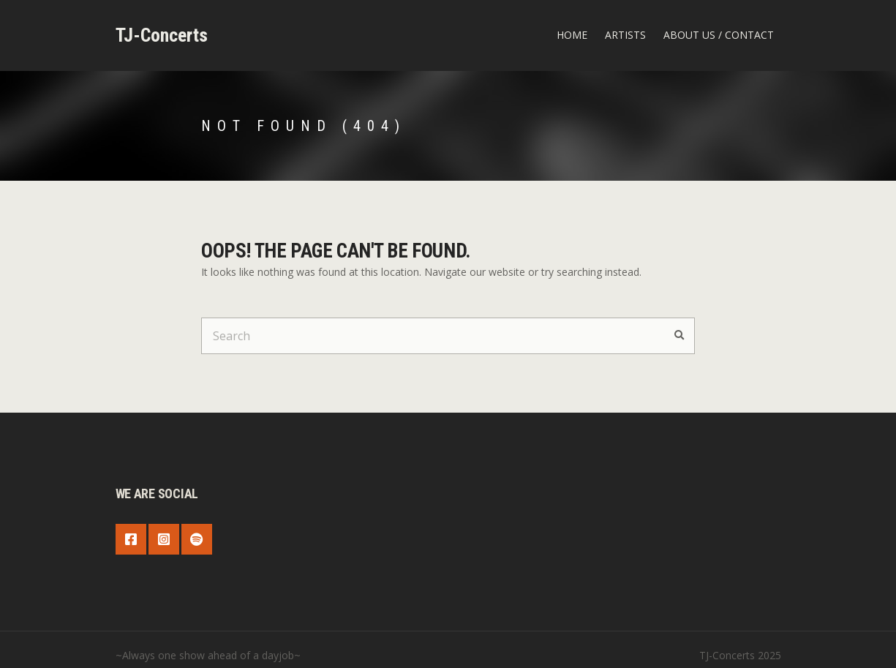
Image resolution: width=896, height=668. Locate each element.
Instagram (163, 539)
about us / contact (718, 35)
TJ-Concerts (162, 35)
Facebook (131, 539)
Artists (625, 35)
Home (572, 35)
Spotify (196, 539)
